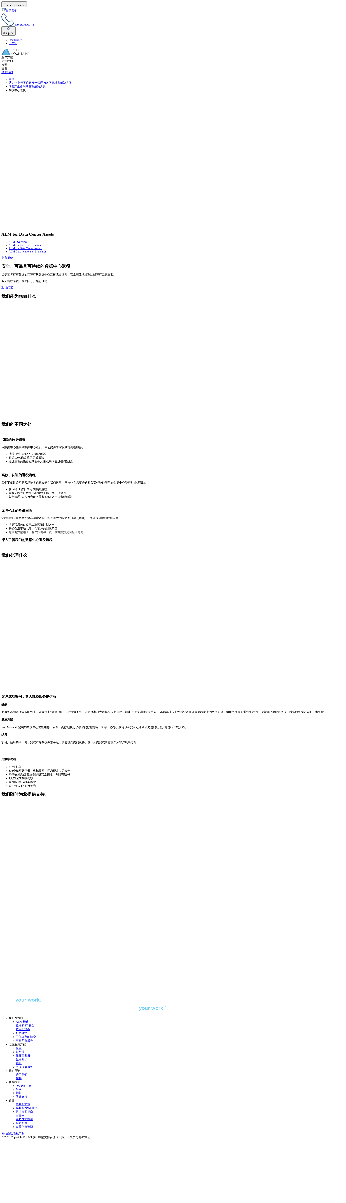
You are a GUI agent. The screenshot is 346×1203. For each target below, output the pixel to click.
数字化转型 (23, 1029)
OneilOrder (15, 39)
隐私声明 (18, 1133)
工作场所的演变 (26, 1036)
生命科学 (21, 1059)
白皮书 (20, 1115)
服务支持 (21, 1096)
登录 (19, 1089)
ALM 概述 (22, 1021)
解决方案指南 (24, 1111)
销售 (19, 1092)
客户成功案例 (24, 1119)
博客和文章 (23, 1104)
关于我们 (21, 1074)
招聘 (19, 1078)
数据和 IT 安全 (25, 1025)
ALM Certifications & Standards (27, 251)
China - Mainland (14, 4)
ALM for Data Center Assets (25, 248)
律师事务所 (23, 1055)
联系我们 (9, 10)
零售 (19, 1063)
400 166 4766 (24, 1085)
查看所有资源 (24, 1126)
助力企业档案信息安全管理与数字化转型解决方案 (40, 82)
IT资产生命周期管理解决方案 (27, 86)
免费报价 (7, 257)
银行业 (20, 1051)
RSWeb (13, 43)
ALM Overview (18, 241)
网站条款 (7, 1133)
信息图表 (21, 1123)
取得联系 (7, 287)
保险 (19, 1048)
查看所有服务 (24, 1040)
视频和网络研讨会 (27, 1107)
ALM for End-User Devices (25, 245)
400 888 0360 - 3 (17, 24)
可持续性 (21, 1033)
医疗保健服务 (24, 1066)
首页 (11, 78)
